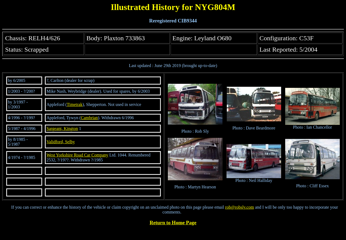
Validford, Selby (60, 141)
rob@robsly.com (239, 207)
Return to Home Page (173, 222)
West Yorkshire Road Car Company (77, 155)
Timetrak (74, 104)
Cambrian (89, 117)
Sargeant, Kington (62, 128)
